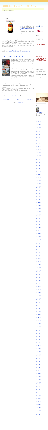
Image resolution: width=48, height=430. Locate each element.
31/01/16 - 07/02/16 (38, 239)
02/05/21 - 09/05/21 (38, 130)
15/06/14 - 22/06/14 (38, 286)
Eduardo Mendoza (12, 51)
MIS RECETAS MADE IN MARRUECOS (12, 56)
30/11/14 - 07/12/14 (38, 270)
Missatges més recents (6, 99)
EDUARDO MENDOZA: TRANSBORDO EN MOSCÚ (16, 15)
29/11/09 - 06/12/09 (38, 404)
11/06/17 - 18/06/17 (38, 202)
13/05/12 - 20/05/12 (38, 364)
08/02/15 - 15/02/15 (38, 264)
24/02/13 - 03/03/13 (38, 330)
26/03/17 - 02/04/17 (38, 209)
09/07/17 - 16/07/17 (38, 199)
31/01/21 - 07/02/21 (38, 149)
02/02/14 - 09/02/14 (38, 298)
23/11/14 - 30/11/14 (38, 271)
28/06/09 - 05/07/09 (38, 410)
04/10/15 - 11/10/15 (38, 245)
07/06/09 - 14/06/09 (38, 413)
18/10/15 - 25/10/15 (38, 243)
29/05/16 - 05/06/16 (38, 233)
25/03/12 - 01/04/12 (38, 370)
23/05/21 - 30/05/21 (38, 125)
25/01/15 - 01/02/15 (38, 265)
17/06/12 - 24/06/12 (38, 358)
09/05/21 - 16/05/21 (38, 128)
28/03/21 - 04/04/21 (38, 137)
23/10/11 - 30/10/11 (38, 383)
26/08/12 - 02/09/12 (38, 352)
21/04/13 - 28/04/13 (38, 323)
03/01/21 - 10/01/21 (38, 155)
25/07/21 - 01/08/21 (38, 121)
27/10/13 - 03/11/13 (38, 308)
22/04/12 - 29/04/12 (38, 367)
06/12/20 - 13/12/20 (38, 161)
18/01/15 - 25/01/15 (38, 267)
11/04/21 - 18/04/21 (38, 134)
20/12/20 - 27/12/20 (38, 158)
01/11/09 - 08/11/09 (38, 407)
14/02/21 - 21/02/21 (38, 146)
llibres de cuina (22, 96)
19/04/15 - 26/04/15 (38, 252)
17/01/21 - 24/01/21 (38, 152)
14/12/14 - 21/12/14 (38, 268)
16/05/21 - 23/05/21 (38, 127)
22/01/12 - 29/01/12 (38, 379)
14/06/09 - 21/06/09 (38, 411)
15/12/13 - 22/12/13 (38, 304)
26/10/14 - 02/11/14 (38, 276)
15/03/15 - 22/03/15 (38, 258)
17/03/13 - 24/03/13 (38, 327)
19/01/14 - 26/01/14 (38, 299)
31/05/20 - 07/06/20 (38, 177)
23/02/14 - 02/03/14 (38, 295)
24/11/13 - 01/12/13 (38, 305)
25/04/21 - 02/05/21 (38, 131)
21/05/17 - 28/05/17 (38, 205)
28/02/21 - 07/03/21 (38, 143)
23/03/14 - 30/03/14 (38, 292)
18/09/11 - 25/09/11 (38, 385)
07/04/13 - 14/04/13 (38, 326)
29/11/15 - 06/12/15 (38, 242)
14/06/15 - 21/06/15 (38, 248)
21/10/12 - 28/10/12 (38, 349)
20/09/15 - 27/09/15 (38, 246)
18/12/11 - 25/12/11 (38, 380)
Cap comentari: (17, 50)
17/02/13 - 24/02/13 (38, 332)
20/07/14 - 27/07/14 (38, 283)
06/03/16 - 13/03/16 (38, 237)
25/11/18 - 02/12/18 (38, 187)
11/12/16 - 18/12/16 (38, 220)
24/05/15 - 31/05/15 (38, 249)
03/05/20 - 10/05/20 (38, 183)
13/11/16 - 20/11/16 (38, 223)
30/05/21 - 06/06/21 (38, 124)
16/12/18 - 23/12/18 (38, 186)
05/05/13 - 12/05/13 (38, 320)
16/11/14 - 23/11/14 (38, 273)
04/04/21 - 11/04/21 (38, 136)
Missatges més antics (30, 99)
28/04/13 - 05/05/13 (38, 321)
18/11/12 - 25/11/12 (38, 346)
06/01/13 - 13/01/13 (38, 339)
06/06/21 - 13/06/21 (38, 122)
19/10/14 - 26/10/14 (38, 277)
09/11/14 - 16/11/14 (38, 274)
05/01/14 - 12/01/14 (38, 302)
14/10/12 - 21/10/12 (38, 351)
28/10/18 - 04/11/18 (38, 190)
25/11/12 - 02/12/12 (38, 345)
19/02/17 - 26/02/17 (38, 214)
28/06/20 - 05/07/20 (38, 174)
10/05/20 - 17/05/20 (38, 181)
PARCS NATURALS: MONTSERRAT (8, 10)
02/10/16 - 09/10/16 (38, 227)
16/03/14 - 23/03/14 (38, 293)
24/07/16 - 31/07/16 (38, 230)
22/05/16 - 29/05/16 (38, 234)
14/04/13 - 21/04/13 (38, 324)
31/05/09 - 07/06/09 (38, 414)
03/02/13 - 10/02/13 (38, 335)
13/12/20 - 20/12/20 (38, 159)
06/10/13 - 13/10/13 (38, 311)
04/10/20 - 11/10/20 (38, 171)
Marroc (26, 96)
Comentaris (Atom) (20, 102)
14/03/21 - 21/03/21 (38, 140)
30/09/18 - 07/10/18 (38, 193)
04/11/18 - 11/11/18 (38, 189)
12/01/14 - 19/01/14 (38, 301)
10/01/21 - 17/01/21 (38, 153)
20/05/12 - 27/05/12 (38, 363)
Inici (18, 99)
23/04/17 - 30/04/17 (38, 206)
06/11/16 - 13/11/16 (38, 224)
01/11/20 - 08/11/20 (38, 168)
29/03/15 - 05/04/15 (38, 255)
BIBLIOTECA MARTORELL (20, 6)
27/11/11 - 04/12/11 (38, 382)
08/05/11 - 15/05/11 (38, 388)
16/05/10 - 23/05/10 (38, 398)
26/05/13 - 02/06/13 (38, 317)
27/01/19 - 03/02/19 (38, 184)
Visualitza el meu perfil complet (40, 116)
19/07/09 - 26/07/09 (38, 408)
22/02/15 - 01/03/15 (38, 261)
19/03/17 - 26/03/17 (38, 211)
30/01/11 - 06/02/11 (38, 392)
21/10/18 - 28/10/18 (38, 192)
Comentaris (38, 39)
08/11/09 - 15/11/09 (38, 405)
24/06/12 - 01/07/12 (38, 357)
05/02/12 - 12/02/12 (38, 377)
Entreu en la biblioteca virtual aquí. (41, 63)
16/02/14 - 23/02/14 (38, 296)
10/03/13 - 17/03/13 (38, 329)
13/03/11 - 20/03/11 (38, 389)
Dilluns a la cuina (17, 96)
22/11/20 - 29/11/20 (38, 164)
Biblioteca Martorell (40, 112)
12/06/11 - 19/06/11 (38, 386)
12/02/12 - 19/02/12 (38, 376)
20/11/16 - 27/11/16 (38, 221)
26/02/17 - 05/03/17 (38, 212)
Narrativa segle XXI (27, 51)
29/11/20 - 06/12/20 (38, 162)
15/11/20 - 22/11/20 (38, 165)
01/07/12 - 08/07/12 (38, 355)
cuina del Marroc (11, 96)
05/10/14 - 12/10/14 (38, 280)
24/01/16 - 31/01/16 (38, 240)
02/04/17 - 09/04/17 (38, 208)
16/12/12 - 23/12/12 (38, 342)
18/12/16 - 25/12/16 (38, 218)
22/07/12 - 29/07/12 (38, 354)
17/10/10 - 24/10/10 (38, 395)
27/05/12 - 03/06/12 (38, 361)
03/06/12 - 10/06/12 (38, 360)
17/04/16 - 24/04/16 (38, 236)
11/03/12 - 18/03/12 (38, 373)
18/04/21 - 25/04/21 (38, 133)
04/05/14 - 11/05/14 (38, 289)
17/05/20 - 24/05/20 (38, 180)
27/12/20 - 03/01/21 (38, 156)
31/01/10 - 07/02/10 (38, 401)
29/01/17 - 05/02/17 (38, 217)
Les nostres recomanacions (19, 51)
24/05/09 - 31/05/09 (38, 416)
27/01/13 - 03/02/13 (38, 336)
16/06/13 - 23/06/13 (38, 314)
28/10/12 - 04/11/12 (38, 348)
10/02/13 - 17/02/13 (38, 333)
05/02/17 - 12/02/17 (38, 215)
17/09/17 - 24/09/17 (38, 196)
